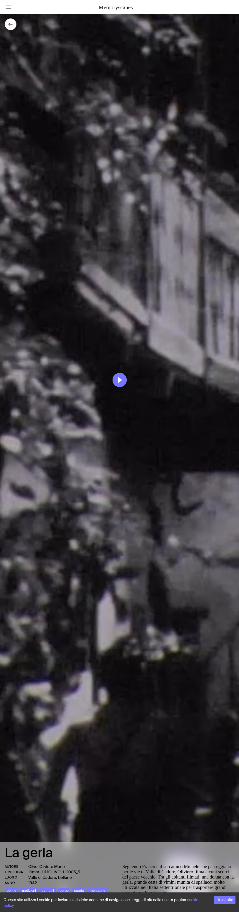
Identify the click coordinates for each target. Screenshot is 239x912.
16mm (33, 872)
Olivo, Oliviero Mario (46, 866)
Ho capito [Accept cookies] (224, 899)
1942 (32, 882)
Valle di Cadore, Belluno (50, 877)
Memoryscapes (116, 7)
